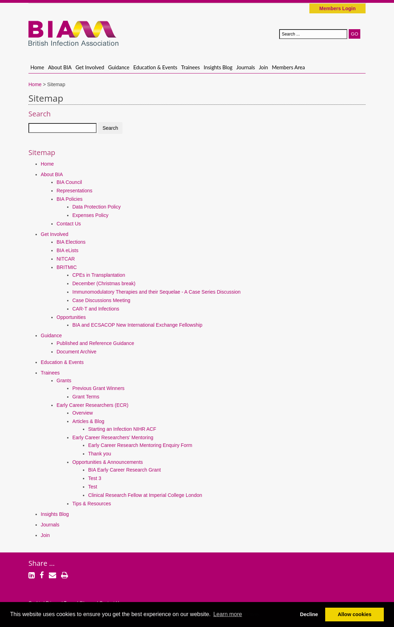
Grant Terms (85, 396)
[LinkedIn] (31, 576)
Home (37, 67)
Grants (64, 380)
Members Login (337, 8)
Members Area (288, 67)
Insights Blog (218, 67)
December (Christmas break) (104, 283)
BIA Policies (70, 199)
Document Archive (77, 351)
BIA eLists (67, 250)
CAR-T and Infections (95, 309)
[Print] (64, 576)
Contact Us (69, 223)
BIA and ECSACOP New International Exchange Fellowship (137, 325)
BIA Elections (71, 242)
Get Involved (89, 67)
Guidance (119, 67)
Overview (82, 413)
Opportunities (71, 317)
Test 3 (94, 478)
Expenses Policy (90, 215)
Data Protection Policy (96, 207)
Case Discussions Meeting (101, 300)
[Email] (52, 576)
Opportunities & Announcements (107, 462)
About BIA (60, 67)
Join (263, 67)
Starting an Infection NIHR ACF (122, 429)
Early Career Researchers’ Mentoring (112, 437)
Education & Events (155, 67)
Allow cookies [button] (355, 614)
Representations (74, 190)
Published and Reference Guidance (95, 343)
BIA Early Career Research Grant (124, 470)
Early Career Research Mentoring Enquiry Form (140, 445)
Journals (245, 67)
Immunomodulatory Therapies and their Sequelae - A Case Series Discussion (156, 292)
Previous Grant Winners (98, 388)
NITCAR (66, 259)
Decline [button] (309, 614)
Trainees (190, 67)
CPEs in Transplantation (98, 275)
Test (92, 487)
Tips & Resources (91, 503)
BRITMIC (67, 267)
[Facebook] (42, 576)
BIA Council (69, 182)
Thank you (99, 453)
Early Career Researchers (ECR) (93, 405)
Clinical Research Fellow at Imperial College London (145, 495)
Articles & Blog (88, 421)
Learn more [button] (227, 614)
